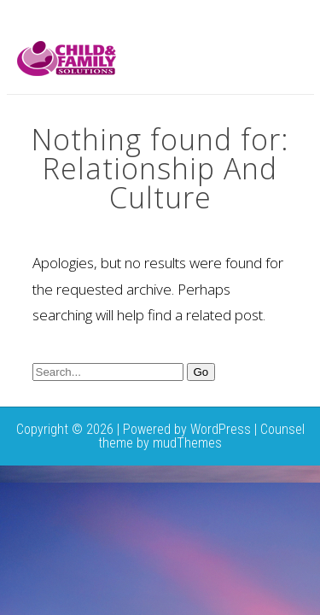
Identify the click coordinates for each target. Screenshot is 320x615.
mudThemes (187, 443)
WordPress (220, 429)
